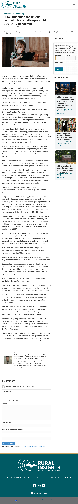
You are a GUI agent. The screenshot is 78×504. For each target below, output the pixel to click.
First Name (58, 55)
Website (4, 436)
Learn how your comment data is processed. (34, 446)
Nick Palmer (8, 26)
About (9, 477)
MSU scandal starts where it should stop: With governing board (65, 167)
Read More (60, 113)
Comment (4, 403)
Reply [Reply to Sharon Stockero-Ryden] (48, 396)
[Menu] (73, 4)
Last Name (68, 55)
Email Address (59, 62)
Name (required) (6, 422)
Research (27, 477)
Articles (17, 477)
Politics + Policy (18, 14)
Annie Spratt (9, 68)
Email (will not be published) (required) (12, 429)
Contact (58, 477)
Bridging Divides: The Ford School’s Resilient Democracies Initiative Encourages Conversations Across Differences (65, 102)
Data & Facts (39, 477)
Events (50, 477)
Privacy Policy (47, 499)
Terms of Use (55, 499)
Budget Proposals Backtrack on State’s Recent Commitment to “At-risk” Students (65, 136)
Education (7, 14)
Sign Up (68, 477)
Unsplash (16, 68)
